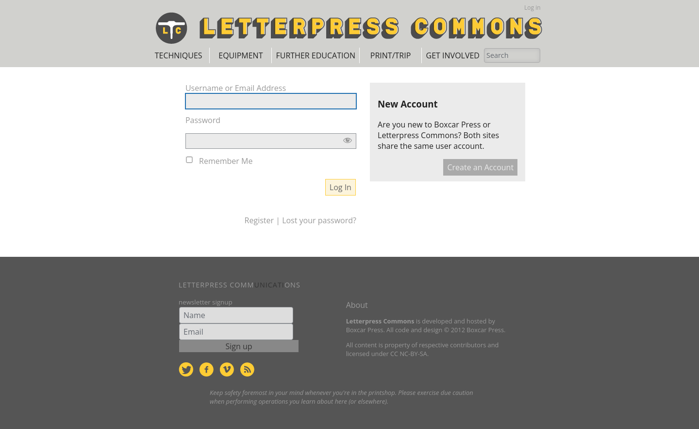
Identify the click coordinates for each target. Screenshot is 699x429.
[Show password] (347, 141)
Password (202, 120)
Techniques (178, 55)
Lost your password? (319, 220)
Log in (532, 7)
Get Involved (453, 55)
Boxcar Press (457, 124)
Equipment (240, 55)
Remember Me (225, 161)
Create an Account (480, 167)
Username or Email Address (235, 88)
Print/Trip (390, 55)
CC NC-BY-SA (408, 353)
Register (259, 220)
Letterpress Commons (418, 135)
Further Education (315, 55)
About (357, 305)
